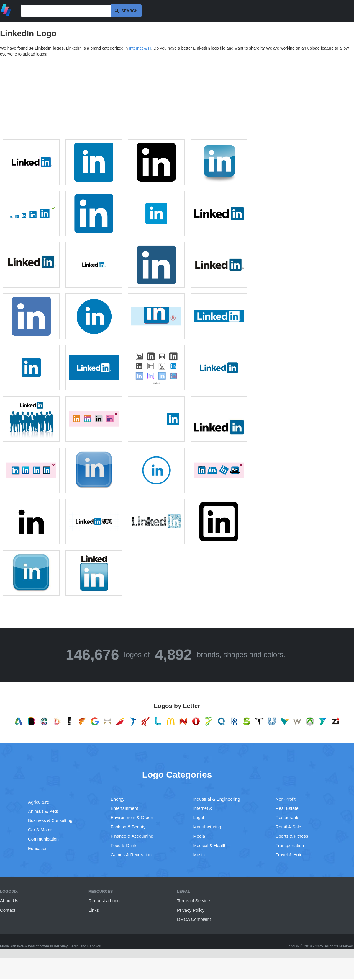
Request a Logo (104, 900)
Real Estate (287, 808)
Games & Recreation (131, 854)
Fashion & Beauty (128, 826)
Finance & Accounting (132, 835)
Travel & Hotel (289, 854)
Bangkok (94, 946)
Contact (7, 910)
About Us (9, 900)
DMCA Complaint (194, 919)
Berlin (73, 946)
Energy (118, 799)
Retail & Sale (288, 826)
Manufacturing (207, 826)
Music (199, 854)
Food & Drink (124, 845)
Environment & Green (132, 817)
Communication (43, 838)
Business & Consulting (50, 820)
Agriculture (38, 802)
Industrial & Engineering (216, 799)
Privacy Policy (190, 910)
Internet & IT (140, 48)
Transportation (290, 845)
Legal (198, 817)
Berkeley (61, 946)
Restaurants (287, 817)
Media (199, 835)
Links (93, 910)
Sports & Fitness (292, 835)
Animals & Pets (43, 811)
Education (38, 848)
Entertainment (124, 808)
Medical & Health (210, 845)
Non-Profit (286, 799)
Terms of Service (193, 900)
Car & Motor (40, 829)
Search (130, 11)
